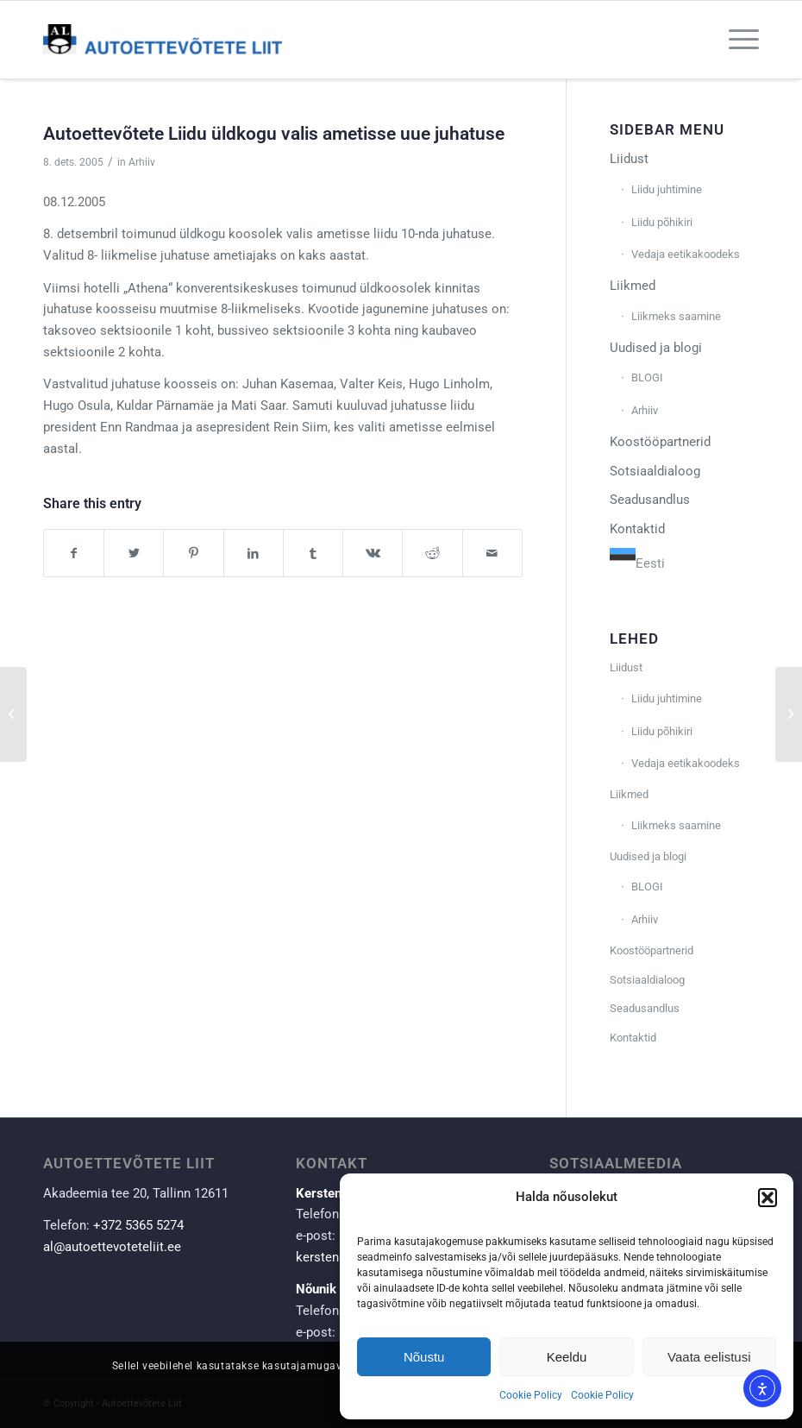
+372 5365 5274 (138, 1225)
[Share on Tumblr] (313, 553)
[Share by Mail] (492, 553)
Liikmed (632, 285)
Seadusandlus (650, 499)
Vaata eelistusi (708, 1356)
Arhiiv (141, 162)
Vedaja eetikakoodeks (685, 254)
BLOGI (647, 377)
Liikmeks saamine (676, 316)
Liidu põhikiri (661, 222)
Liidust (629, 159)
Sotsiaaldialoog (655, 471)
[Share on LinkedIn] (253, 553)
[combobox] (637, 561)
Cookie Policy (530, 1395)
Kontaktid (637, 529)
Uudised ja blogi (656, 347)
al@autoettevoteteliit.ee (112, 1247)
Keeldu (567, 1356)
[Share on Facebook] (73, 553)
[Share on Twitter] (133, 553)
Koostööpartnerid (660, 442)
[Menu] (735, 40)
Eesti (637, 563)
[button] (767, 1197)
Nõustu (424, 1356)
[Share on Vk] (372, 553)
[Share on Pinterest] (193, 553)
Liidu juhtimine (666, 189)
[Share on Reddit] (432, 553)
